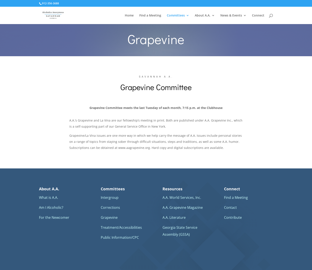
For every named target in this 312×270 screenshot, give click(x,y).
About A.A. (202, 15)
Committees (176, 15)
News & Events (231, 15)
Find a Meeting (150, 15)
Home (129, 15)
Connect (258, 15)
